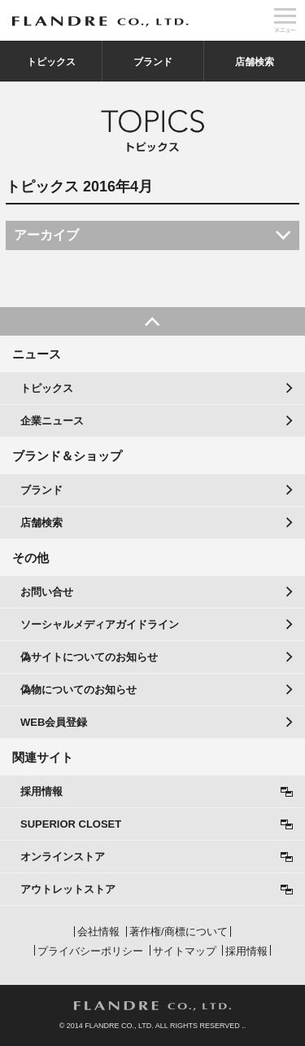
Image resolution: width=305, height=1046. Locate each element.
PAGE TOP (152, 321)
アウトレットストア (67, 889)
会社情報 (98, 931)
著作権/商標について (178, 931)
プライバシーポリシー (90, 951)
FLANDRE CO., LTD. (152, 1006)
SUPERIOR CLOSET (70, 824)
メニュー (284, 20)
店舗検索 (254, 62)
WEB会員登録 (53, 722)
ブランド (152, 62)
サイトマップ (184, 951)
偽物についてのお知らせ (78, 689)
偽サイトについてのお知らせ (89, 657)
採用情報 (41, 791)
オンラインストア (62, 856)
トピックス (51, 62)
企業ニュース (52, 421)
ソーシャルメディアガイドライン (99, 624)
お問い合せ (46, 592)
